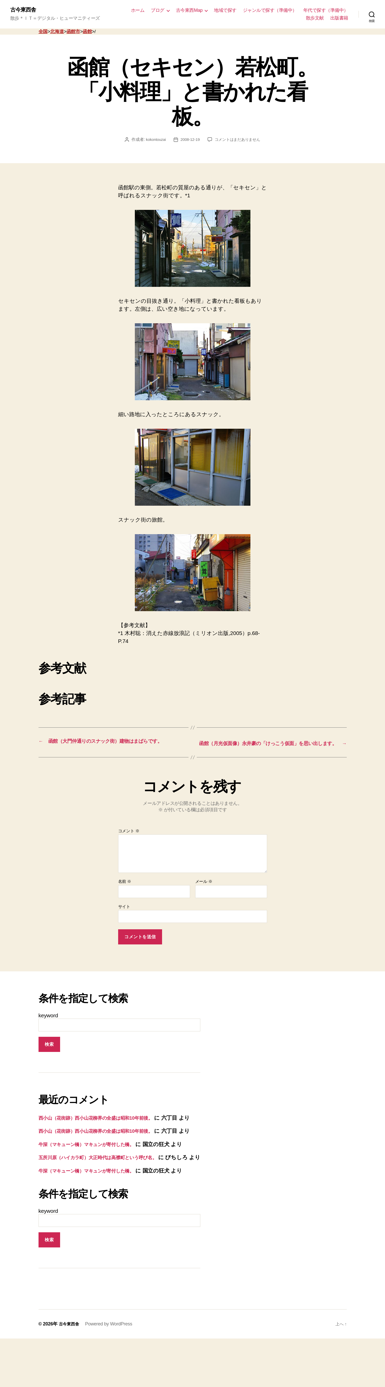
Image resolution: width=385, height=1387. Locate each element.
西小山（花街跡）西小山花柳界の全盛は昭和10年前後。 (106, 1126)
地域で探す (225, 10)
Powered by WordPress (111, 1372)
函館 (87, 32)
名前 (124, 889)
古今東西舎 (25, 10)
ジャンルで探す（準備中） (270, 10)
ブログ (157, 10)
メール (203, 889)
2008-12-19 (189, 140)
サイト (124, 915)
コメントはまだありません (238, 140)
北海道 (57, 32)
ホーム (138, 10)
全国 (43, 32)
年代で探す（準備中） (325, 10)
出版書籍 (339, 18)
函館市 (73, 32)
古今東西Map (189, 10)
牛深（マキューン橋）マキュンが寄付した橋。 (96, 1168)
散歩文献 (315, 18)
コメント (128, 839)
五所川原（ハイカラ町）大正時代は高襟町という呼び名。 (109, 1190)
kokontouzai (153, 140)
